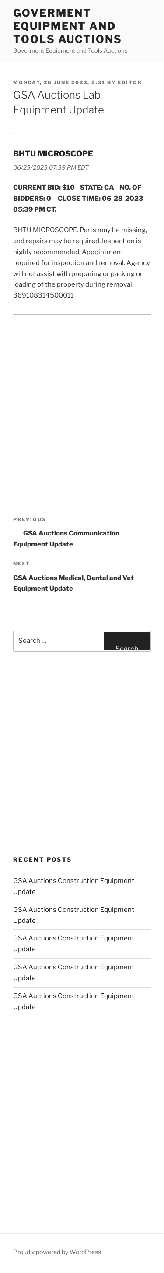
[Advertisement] (82, 407)
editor (130, 82)
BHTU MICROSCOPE (53, 153)
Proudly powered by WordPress (57, 1251)
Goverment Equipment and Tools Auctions (67, 26)
